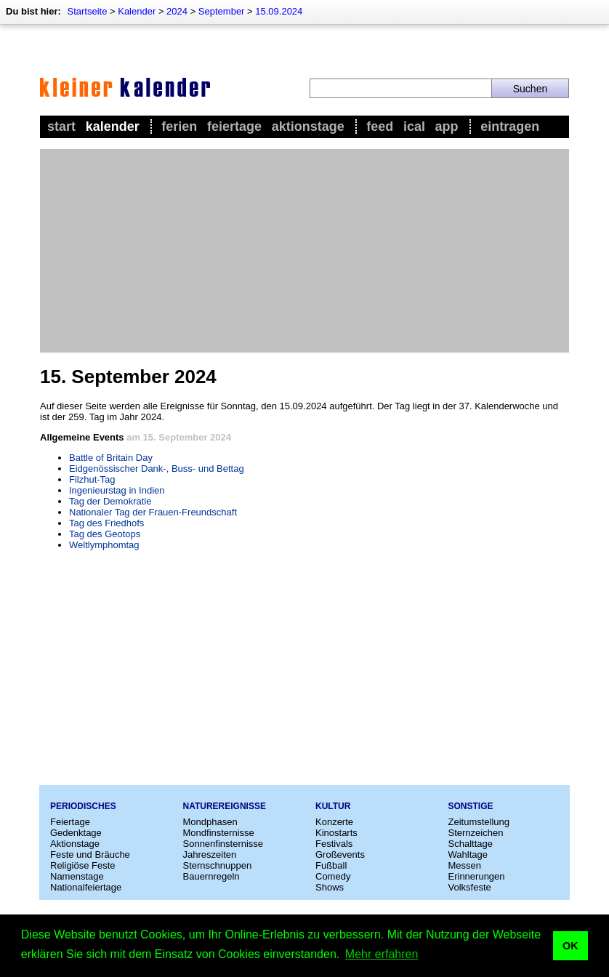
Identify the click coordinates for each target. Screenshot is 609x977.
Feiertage (234, 126)
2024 (176, 11)
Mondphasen (210, 821)
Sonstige (470, 806)
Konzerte (334, 821)
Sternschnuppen (217, 865)
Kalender (137, 11)
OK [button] (570, 946)
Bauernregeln (211, 876)
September (221, 11)
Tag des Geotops (104, 533)
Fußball (331, 865)
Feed (379, 126)
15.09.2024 (278, 11)
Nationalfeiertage (85, 887)
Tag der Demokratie (110, 501)
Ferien (179, 126)
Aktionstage (308, 126)
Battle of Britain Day (111, 457)
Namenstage (77, 876)
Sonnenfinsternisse (223, 843)
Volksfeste (469, 887)
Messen (465, 865)
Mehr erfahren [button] (382, 954)
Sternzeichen (476, 832)
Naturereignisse (224, 806)
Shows (329, 887)
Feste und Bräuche (90, 854)
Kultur (332, 806)
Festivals (333, 843)
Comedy (332, 876)
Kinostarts (336, 832)
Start (61, 126)
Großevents (340, 854)
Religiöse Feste (83, 865)
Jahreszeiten (210, 854)
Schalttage (470, 843)
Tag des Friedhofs (106, 523)
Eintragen (509, 126)
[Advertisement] (304, 251)
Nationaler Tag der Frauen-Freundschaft (153, 512)
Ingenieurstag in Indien (117, 490)
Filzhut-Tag (92, 479)
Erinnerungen (476, 876)
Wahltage (468, 854)
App (447, 126)
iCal (414, 126)
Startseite (87, 11)
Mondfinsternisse (218, 832)
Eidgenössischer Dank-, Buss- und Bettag (156, 468)
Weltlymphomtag (104, 544)
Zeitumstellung (479, 821)
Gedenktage (76, 832)
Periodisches (83, 806)
